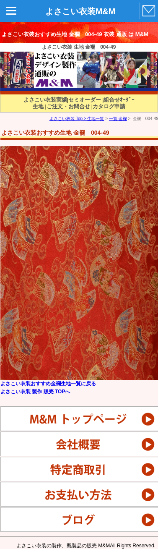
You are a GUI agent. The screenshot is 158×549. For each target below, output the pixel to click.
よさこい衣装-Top (66, 118)
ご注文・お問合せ (68, 106)
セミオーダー (84, 100)
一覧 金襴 (118, 118)
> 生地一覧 (93, 118)
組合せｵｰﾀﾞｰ (119, 100)
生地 (38, 106)
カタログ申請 (109, 106)
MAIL (148, 12)
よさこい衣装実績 (45, 100)
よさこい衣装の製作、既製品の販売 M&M (63, 546)
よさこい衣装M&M (80, 11)
